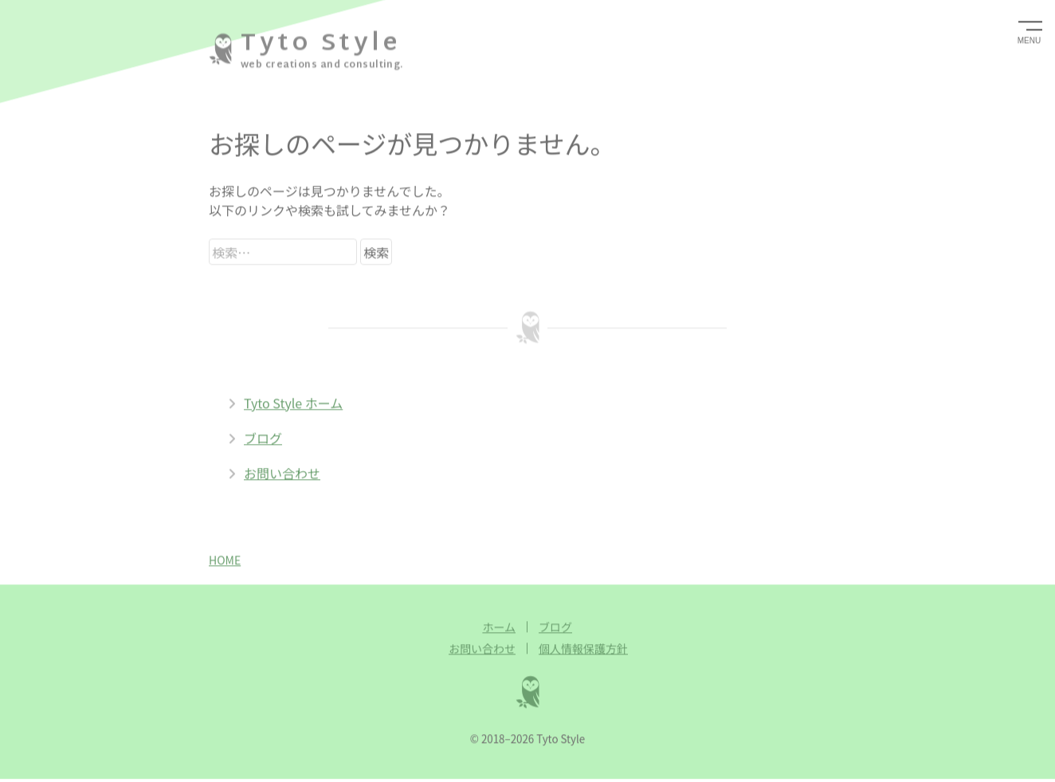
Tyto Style (320, 43)
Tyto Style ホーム (285, 401)
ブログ (255, 436)
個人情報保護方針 (583, 647)
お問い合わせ (274, 471)
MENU (1029, 39)
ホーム (499, 626)
